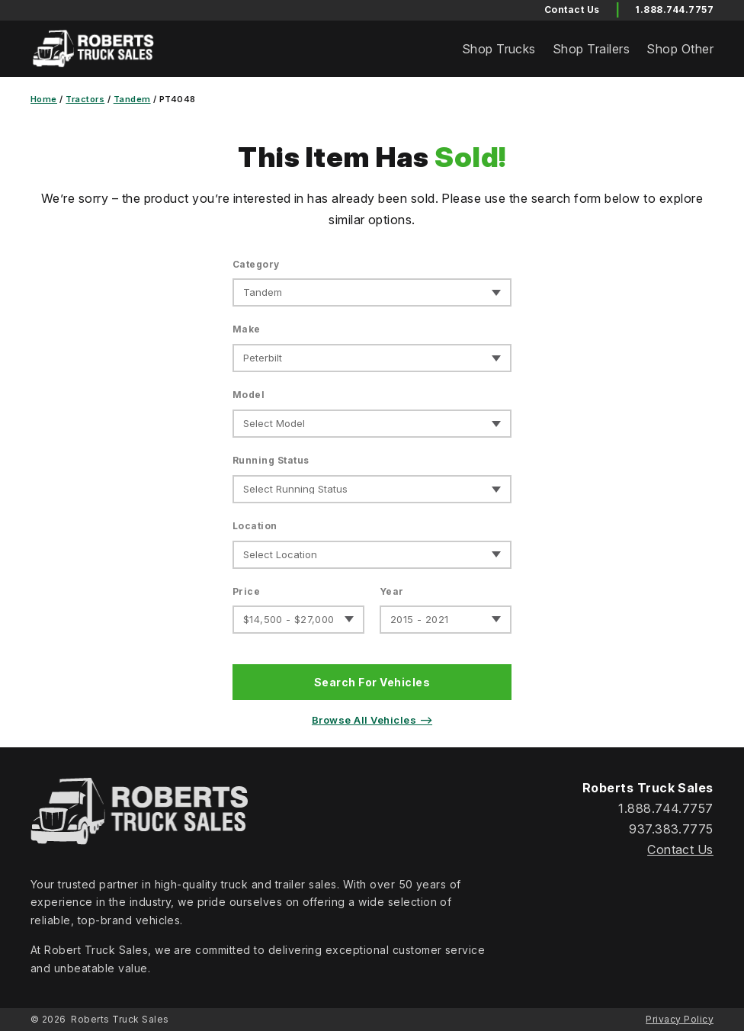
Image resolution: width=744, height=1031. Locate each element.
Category (256, 264)
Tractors (85, 99)
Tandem (132, 99)
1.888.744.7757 (674, 9)
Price (246, 591)
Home (43, 99)
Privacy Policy (680, 1019)
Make (246, 329)
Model (248, 394)
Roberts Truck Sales (119, 1019)
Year (392, 591)
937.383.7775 (671, 829)
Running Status (270, 460)
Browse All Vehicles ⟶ (372, 720)
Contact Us (680, 849)
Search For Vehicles (372, 682)
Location (254, 526)
